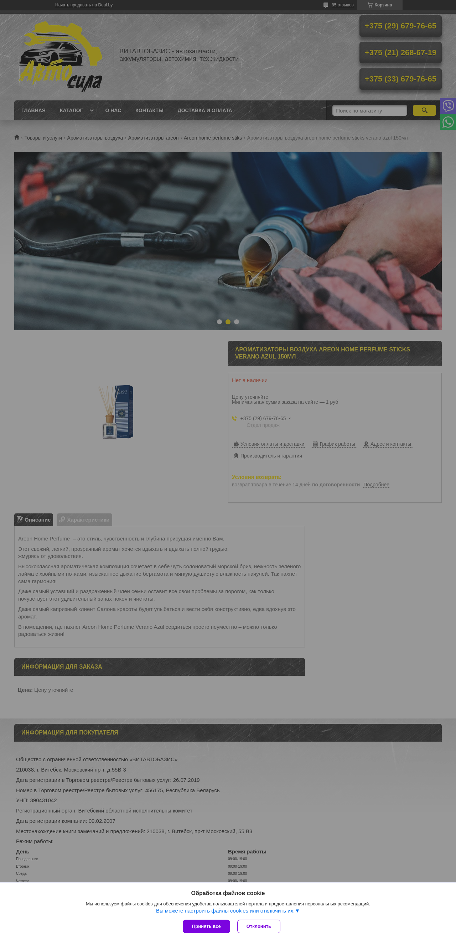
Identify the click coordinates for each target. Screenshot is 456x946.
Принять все (206, 926)
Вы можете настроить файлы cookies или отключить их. (225, 911)
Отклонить (259, 926)
